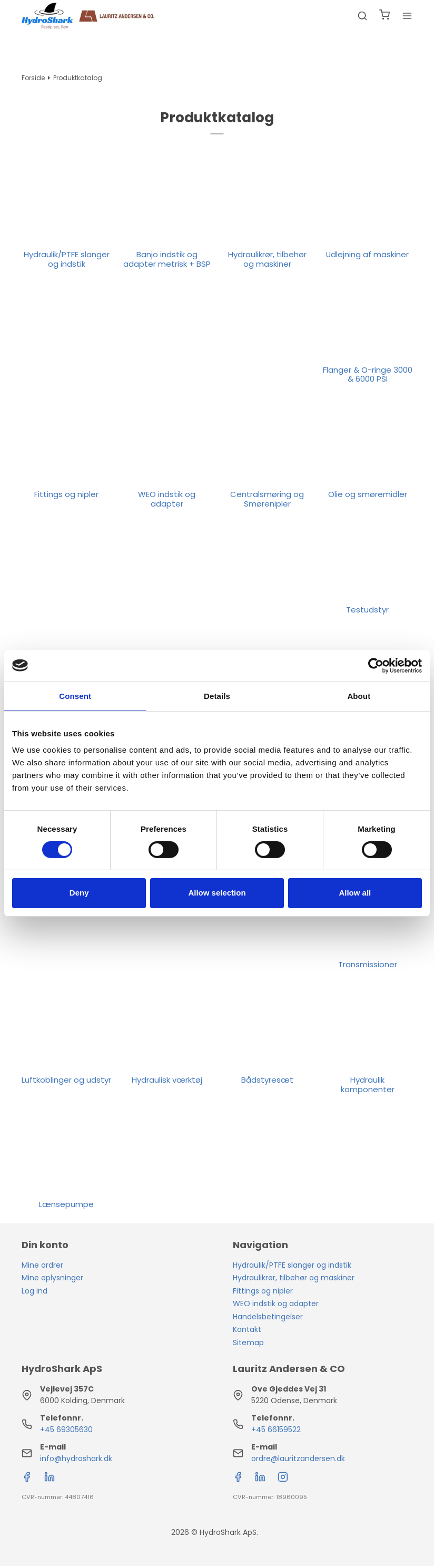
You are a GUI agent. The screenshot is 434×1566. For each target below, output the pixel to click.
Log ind (34, 1291)
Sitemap (248, 1342)
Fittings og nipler (263, 1291)
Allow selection (216, 892)
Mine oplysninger (52, 1277)
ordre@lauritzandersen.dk (298, 1458)
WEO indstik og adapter (276, 1303)
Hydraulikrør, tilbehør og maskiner (293, 1277)
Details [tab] (217, 695)
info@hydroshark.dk (76, 1458)
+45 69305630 (66, 1429)
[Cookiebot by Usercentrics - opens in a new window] (376, 665)
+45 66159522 (276, 1429)
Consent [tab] (75, 695)
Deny (79, 892)
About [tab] (358, 695)
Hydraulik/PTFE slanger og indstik (292, 1265)
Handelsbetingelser (268, 1316)
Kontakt (247, 1329)
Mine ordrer (42, 1265)
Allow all (355, 892)
